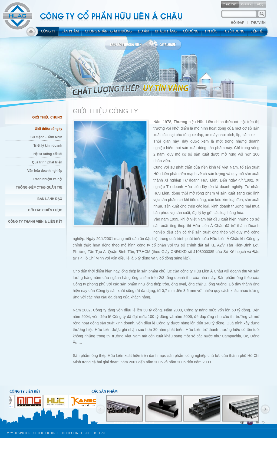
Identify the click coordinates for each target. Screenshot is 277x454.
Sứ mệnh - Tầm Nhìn (46, 137)
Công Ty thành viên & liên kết (35, 221)
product (70, 33)
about (46, 33)
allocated (108, 33)
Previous (100, 409)
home (31, 33)
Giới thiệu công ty (48, 129)
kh (166, 33)
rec (234, 33)
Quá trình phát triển (47, 162)
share (191, 33)
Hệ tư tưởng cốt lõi (48, 154)
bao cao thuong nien (127, 45)
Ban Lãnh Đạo (49, 199)
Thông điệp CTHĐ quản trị (39, 187)
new (211, 33)
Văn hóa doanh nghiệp (44, 171)
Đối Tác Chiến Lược (45, 210)
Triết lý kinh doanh (48, 145)
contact (258, 33)
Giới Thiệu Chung (47, 117)
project (143, 33)
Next (265, 409)
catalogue (165, 45)
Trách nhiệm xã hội (47, 179)
